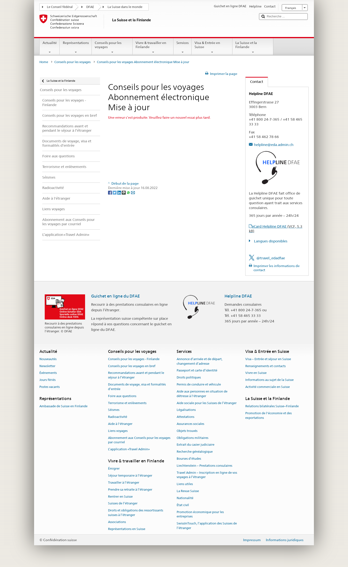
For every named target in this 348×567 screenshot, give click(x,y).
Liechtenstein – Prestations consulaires (204, 465)
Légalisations (186, 410)
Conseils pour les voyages (112, 47)
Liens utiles (185, 484)
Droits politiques (189, 377)
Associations (117, 522)
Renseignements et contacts (265, 366)
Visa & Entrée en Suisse (212, 47)
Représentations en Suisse (126, 529)
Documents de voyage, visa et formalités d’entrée (137, 387)
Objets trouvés (187, 431)
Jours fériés (47, 380)
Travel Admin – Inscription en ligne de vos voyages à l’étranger (207, 475)
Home (43, 62)
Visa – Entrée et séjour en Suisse (268, 359)
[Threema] (124, 192)
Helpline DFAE (238, 296)
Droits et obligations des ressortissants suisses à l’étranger (135, 513)
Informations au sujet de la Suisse (269, 380)
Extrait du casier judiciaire (195, 445)
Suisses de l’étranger (123, 503)
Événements (48, 373)
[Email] (133, 192)
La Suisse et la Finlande (253, 47)
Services (182, 47)
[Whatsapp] (128, 192)
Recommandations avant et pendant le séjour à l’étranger (136, 375)
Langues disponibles (270, 241)
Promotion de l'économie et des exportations (268, 415)
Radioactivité (117, 417)
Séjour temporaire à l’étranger (130, 475)
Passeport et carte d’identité (197, 370)
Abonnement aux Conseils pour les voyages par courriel (139, 440)
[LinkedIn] (119, 192)
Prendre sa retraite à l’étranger (130, 489)
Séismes (113, 410)
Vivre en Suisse (256, 373)
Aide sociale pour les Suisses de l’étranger (207, 403)
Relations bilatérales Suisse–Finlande (272, 406)
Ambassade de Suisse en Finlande (63, 406)
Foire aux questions (122, 396)
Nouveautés (48, 359)
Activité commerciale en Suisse (267, 387)
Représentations (75, 47)
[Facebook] (110, 192)
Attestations (185, 417)
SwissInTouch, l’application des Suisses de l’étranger (207, 526)
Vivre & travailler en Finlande (153, 47)
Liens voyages (118, 431)
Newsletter (47, 366)
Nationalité (185, 498)
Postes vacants (49, 387)
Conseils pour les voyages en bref (131, 366)
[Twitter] (115, 192)
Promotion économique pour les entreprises (200, 514)
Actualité (49, 47)
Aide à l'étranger (120, 424)
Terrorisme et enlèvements (127, 403)
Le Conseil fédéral (60, 7)
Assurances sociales (190, 424)
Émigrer (114, 469)
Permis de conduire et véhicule (199, 384)
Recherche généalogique (195, 451)
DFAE (90, 7)
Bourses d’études (189, 458)
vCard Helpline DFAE (275, 228)
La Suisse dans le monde (125, 7)
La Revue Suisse (188, 491)
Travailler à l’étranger (123, 482)
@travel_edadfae (270, 258)
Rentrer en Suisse (120, 496)
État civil (183, 505)
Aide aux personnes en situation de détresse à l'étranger (202, 394)
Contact (254, 81)
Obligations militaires (192, 438)
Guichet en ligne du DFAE (115, 296)
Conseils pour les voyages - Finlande (134, 359)
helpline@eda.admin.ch (273, 144)
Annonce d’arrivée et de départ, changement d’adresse (199, 361)
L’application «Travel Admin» (129, 449)
